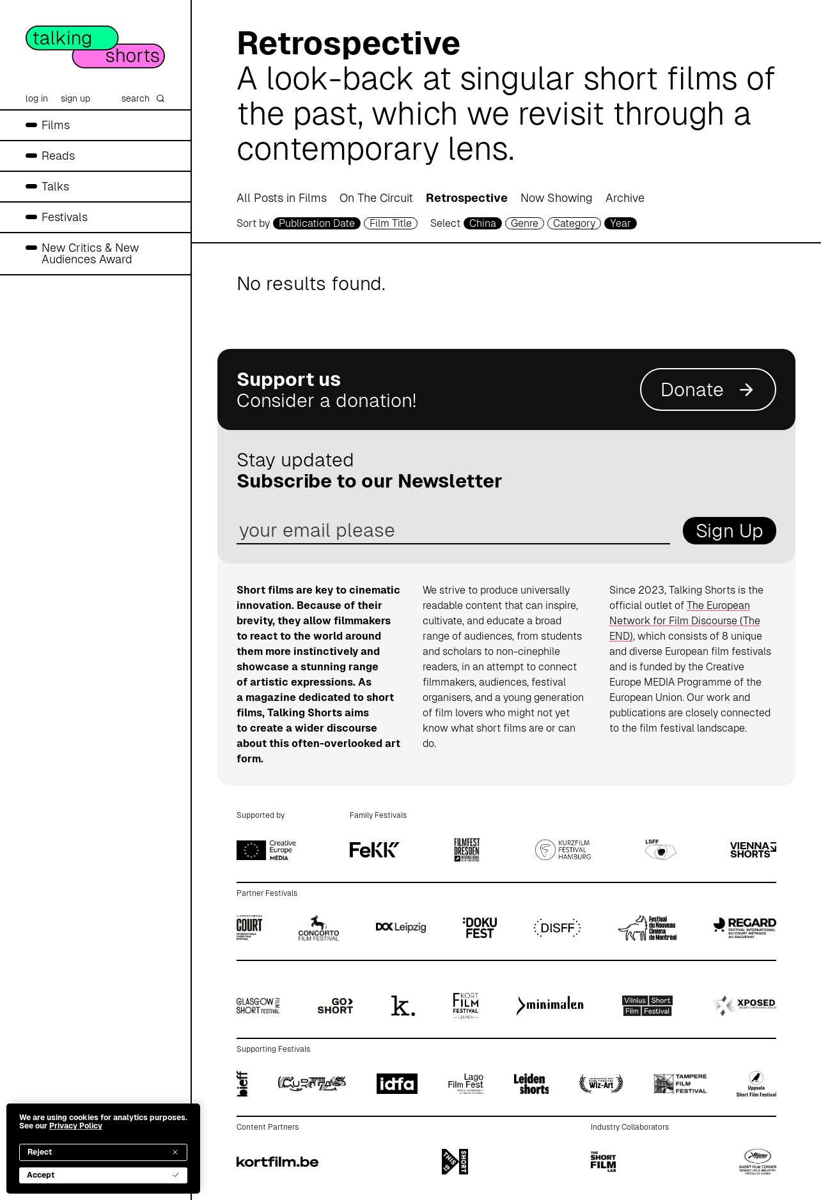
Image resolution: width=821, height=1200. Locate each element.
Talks (55, 186)
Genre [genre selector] (524, 223)
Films (56, 125)
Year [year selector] (620, 223)
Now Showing (556, 197)
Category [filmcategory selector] (574, 223)
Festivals (65, 217)
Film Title (391, 223)
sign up (75, 98)
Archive (625, 197)
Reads (58, 155)
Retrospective (467, 197)
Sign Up (729, 530)
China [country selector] (482, 223)
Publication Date (317, 223)
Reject (103, 1152)
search (143, 98)
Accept (103, 1175)
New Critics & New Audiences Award (90, 253)
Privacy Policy (75, 1125)
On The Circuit (376, 197)
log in (37, 98)
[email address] (453, 530)
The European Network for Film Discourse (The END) (684, 620)
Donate (708, 389)
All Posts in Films (282, 197)
